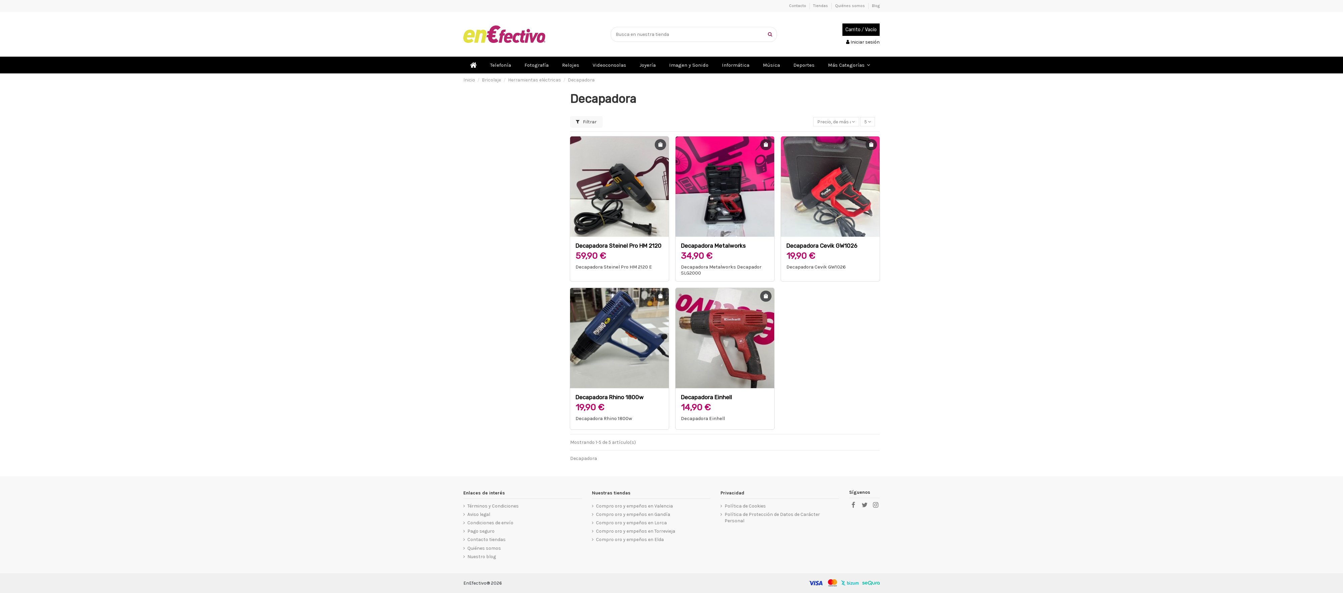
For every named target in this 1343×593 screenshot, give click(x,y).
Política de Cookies (745, 506)
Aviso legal (478, 514)
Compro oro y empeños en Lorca (631, 523)
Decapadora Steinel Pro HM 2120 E (613, 267)
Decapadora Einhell (706, 397)
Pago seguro (481, 531)
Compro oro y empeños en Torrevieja (635, 531)
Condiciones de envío (490, 523)
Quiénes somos (850, 5)
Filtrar (586, 122)
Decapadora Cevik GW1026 (821, 245)
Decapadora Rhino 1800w (609, 397)
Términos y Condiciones (493, 506)
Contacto (798, 5)
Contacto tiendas (486, 539)
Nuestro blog (481, 556)
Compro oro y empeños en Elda (630, 539)
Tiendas (821, 5)
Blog (876, 5)
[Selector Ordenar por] (836, 122)
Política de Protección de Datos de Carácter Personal (772, 518)
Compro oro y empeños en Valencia (634, 506)
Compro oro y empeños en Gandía (633, 514)
